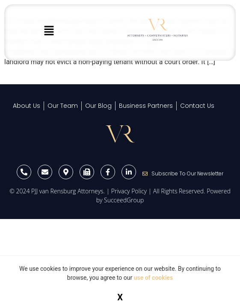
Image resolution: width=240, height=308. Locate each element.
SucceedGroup (124, 200)
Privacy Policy (129, 191)
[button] (48, 31)
